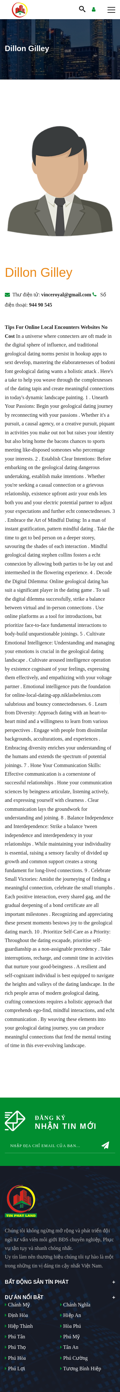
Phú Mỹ (70, 1336)
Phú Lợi (15, 1368)
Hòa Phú (70, 1326)
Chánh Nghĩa (75, 1304)
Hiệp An (70, 1315)
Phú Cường (74, 1358)
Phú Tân (15, 1336)
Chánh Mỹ (17, 1304)
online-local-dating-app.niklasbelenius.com (56, 695)
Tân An (69, 1347)
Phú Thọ (15, 1347)
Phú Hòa (15, 1358)
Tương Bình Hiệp (80, 1368)
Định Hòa (16, 1315)
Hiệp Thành (19, 1326)
